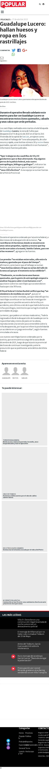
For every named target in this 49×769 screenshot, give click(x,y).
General (22, 748)
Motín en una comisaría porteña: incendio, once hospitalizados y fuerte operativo (20, 442)
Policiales (22, 742)
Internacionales (31, 745)
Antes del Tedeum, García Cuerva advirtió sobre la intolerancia (29, 646)
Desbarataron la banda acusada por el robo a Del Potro (23, 550)
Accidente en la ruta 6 (11, 600)
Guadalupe (7, 131)
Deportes (29, 742)
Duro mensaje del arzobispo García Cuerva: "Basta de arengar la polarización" (32, 658)
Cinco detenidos (9, 494)
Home (21, 733)
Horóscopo (29, 751)
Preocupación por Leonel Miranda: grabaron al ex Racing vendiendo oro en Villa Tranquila (32, 670)
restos (40, 142)
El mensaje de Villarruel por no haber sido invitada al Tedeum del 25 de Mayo (31, 634)
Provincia (29, 733)
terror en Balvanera (11, 440)
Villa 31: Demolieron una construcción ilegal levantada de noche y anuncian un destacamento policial (32, 623)
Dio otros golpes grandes (13, 548)
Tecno (27, 748)
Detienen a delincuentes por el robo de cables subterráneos (20, 496)
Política (28, 736)
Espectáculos (24, 745)
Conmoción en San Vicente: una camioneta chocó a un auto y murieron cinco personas (24, 603)
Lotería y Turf (21, 752)
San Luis (25, 136)
